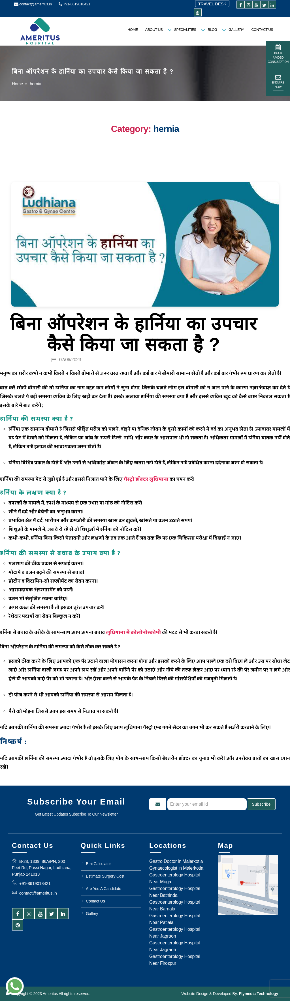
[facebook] (240, 5)
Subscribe (261, 804)
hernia (35, 83)
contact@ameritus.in (33, 4)
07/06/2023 (70, 359)
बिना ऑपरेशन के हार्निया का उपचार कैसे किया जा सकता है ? (133, 334)
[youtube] (256, 5)
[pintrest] (197, 13)
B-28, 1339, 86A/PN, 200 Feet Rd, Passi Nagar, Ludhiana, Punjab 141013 (41, 867)
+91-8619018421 (74, 4)
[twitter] (264, 5)
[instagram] (248, 5)
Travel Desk (212, 3)
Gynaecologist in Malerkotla (176, 868)
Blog (212, 29)
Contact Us (262, 29)
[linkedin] (272, 5)
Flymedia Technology (258, 993)
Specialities (185, 29)
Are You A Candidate (103, 888)
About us (154, 29)
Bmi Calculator (98, 863)
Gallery (236, 29)
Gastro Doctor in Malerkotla (176, 861)
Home (132, 29)
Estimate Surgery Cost (105, 876)
